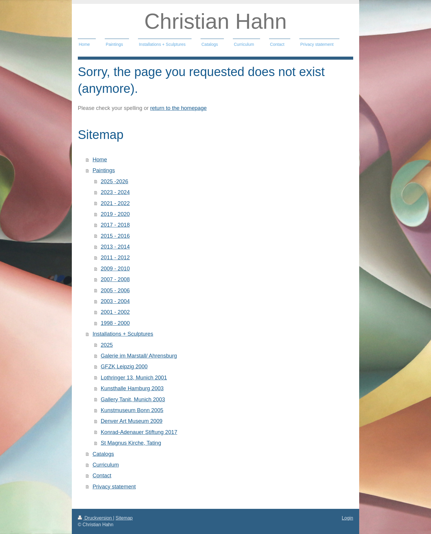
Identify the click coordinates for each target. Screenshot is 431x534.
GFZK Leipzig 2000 (124, 367)
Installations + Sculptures (122, 334)
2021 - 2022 (115, 203)
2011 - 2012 (115, 258)
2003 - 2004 (115, 301)
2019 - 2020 (115, 214)
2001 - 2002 (115, 312)
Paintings (103, 170)
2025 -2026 (114, 181)
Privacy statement (114, 487)
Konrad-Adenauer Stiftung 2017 (139, 432)
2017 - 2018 (115, 225)
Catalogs (103, 454)
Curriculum (105, 465)
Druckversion (95, 518)
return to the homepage (178, 108)
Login (347, 518)
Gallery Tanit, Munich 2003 (133, 400)
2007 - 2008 (115, 279)
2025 (107, 345)
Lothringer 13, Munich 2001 (134, 378)
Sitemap (124, 518)
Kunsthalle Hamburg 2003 (132, 388)
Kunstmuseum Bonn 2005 (132, 410)
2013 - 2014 (115, 247)
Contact (101, 476)
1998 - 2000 (115, 323)
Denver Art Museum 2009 (131, 421)
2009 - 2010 (115, 269)
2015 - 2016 (115, 236)
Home (99, 160)
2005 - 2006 (115, 291)
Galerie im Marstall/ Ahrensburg (139, 356)
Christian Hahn (215, 21)
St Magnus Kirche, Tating (131, 443)
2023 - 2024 (115, 192)
